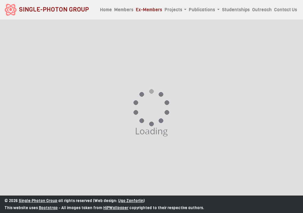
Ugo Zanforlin (131, 200)
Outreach (262, 10)
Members (123, 10)
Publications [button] (202, 10)
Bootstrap (48, 207)
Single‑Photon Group (38, 200)
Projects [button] (174, 10)
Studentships (236, 10)
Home (106, 10)
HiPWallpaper (115, 207)
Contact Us (285, 10)
